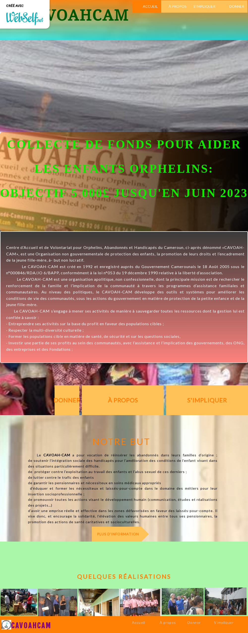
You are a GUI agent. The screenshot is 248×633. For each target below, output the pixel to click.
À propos (168, 622)
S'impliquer (224, 622)
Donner (194, 622)
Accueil (138, 622)
